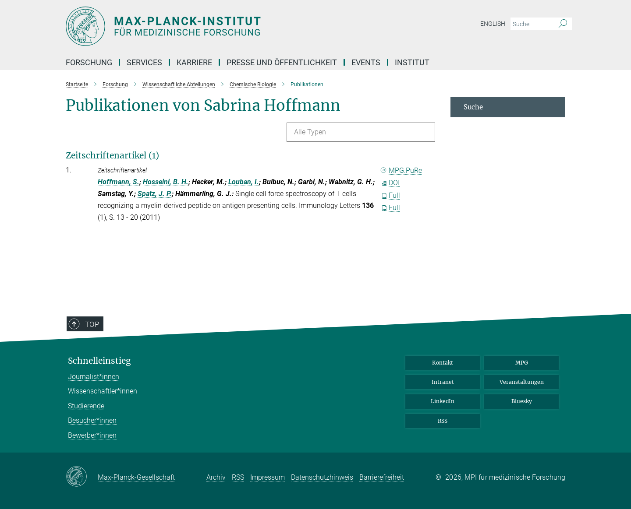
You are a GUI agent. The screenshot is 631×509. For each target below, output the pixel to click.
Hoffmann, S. (118, 182)
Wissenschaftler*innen (102, 391)
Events (365, 62)
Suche (473, 107)
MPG (521, 362)
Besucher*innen (92, 420)
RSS (442, 421)
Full (391, 195)
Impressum (267, 477)
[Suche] (563, 24)
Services (144, 62)
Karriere (194, 62)
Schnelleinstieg (99, 361)
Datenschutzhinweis (322, 477)
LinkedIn (442, 401)
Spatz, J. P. (155, 194)
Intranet (443, 382)
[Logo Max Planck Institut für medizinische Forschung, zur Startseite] (230, 26)
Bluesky (521, 401)
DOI (390, 183)
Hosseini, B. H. (165, 182)
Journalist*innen (93, 376)
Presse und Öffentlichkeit (282, 62)
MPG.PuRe (401, 170)
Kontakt (442, 362)
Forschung (89, 62)
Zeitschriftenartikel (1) (112, 155)
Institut (412, 62)
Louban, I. (243, 182)
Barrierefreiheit (381, 477)
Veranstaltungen (522, 382)
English (492, 23)
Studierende (86, 406)
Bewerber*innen (92, 435)
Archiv (216, 477)
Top (86, 352)
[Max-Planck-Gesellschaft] (82, 477)
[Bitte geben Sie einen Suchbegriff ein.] (531, 24)
